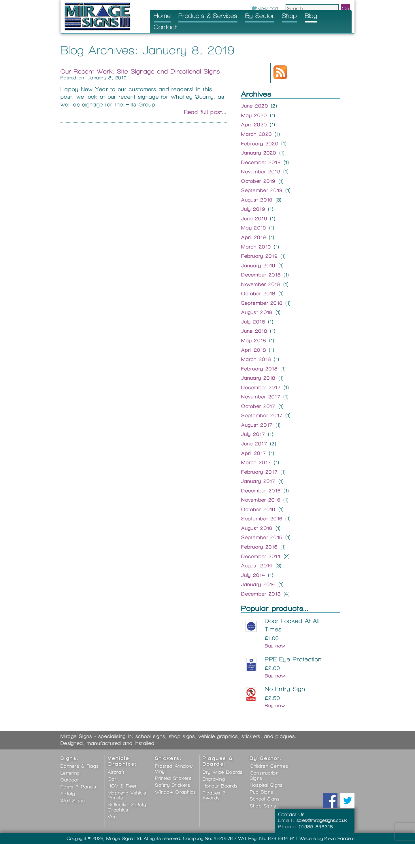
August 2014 (256, 565)
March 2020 (256, 134)
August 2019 (256, 199)
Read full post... (205, 112)
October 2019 (258, 181)
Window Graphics (175, 792)
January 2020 (258, 152)
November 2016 (260, 499)
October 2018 (258, 293)
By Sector (259, 15)
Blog (311, 15)
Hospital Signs (266, 785)
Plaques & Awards (214, 795)
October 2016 (258, 509)
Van (112, 816)
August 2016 (256, 528)
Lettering (70, 772)
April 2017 (253, 453)
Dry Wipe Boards (223, 772)
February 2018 (259, 368)
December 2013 (261, 593)
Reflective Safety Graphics (127, 807)
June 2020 (254, 105)
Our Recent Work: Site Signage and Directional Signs (140, 71)
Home (162, 15)
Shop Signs (263, 805)
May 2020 (254, 115)
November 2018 (260, 284)
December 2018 (261, 274)
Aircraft (116, 772)
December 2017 (261, 387)
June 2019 (254, 218)
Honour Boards (220, 785)
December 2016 (261, 490)
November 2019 (260, 171)
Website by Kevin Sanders (326, 838)
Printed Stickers (173, 778)
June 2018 (254, 331)
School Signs (265, 798)
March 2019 (256, 246)
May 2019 (253, 227)
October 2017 (258, 406)
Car (112, 779)
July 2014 (253, 575)
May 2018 (253, 340)
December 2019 (261, 162)
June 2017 (254, 443)
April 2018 (253, 350)
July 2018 (253, 321)
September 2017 (261, 415)
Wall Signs (73, 800)
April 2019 (253, 237)
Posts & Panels (78, 786)
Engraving (214, 779)
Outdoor (70, 779)
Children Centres (269, 766)
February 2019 (259, 256)
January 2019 (258, 265)
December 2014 (261, 556)
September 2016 (261, 518)
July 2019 (253, 209)
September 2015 (261, 537)
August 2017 (256, 424)
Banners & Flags (80, 766)
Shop (289, 15)
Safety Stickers (172, 785)
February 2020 (259, 143)
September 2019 (261, 190)
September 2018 (261, 303)
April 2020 (254, 124)
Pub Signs (261, 792)
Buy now (275, 645)
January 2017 (258, 481)
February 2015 (259, 546)
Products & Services (207, 15)
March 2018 (256, 359)
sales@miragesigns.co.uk (322, 820)
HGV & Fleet (122, 785)
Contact (165, 27)
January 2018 (258, 377)
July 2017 (253, 434)
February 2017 (259, 471)
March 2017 (256, 462)
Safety (68, 793)
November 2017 (260, 396)
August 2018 (256, 312)
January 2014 (258, 584)
